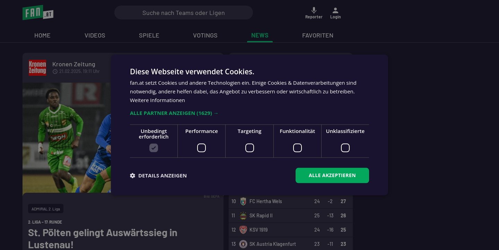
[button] (249, 113)
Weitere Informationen (157, 100)
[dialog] (249, 125)
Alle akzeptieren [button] (332, 175)
